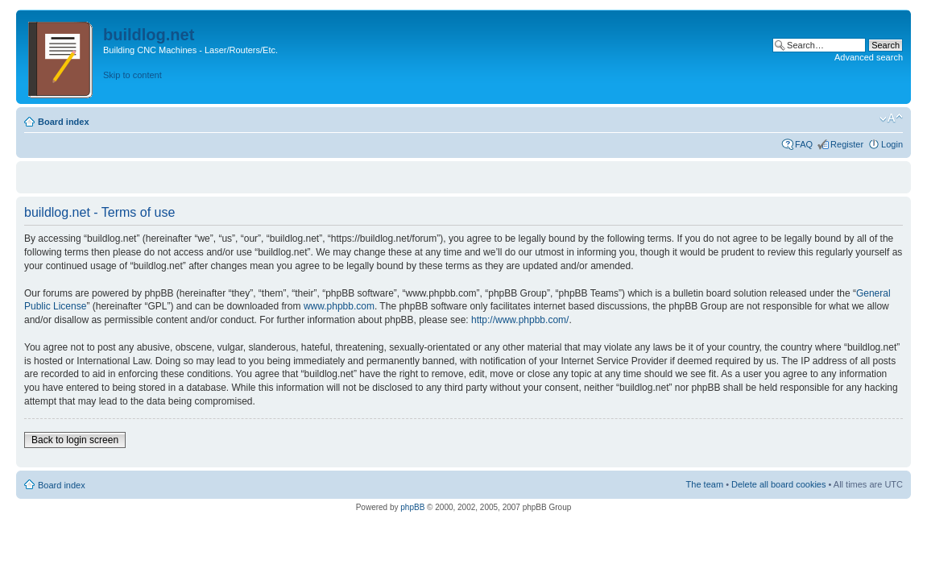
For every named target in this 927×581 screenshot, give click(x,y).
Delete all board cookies (778, 484)
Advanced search (868, 57)
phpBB (412, 507)
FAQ (804, 144)
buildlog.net (148, 35)
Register (846, 144)
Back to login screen (74, 440)
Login (892, 144)
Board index (63, 122)
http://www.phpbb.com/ (520, 320)
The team (704, 484)
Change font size (891, 118)
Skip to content (132, 75)
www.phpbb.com (339, 306)
